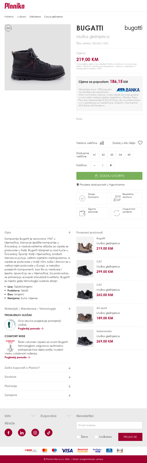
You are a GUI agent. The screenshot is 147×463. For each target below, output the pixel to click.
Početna (9, 16)
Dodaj (109, 176)
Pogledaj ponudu (30, 328)
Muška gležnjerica (108, 243)
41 (94, 154)
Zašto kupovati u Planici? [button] (38, 367)
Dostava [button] (38, 376)
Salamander (104, 331)
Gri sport (101, 307)
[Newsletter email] (109, 425)
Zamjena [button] (38, 395)
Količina (81, 165)
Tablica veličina (90, 143)
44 (120, 154)
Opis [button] (38, 232)
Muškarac (105, 436)
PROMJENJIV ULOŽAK (18, 315)
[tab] (38, 232)
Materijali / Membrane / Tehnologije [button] (38, 308)
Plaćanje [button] (38, 386)
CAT (99, 261)
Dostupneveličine (82, 154)
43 (111, 154)
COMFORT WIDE (15, 336)
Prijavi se (130, 436)
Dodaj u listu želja (127, 143)
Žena (84, 436)
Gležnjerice (35, 16)
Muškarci (21, 16)
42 (103, 154)
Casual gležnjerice (53, 16)
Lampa (99, 459)
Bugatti (89, 28)
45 (129, 154)
